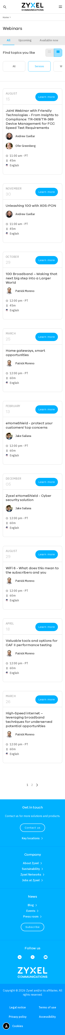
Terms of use (47, 1007)
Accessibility (47, 1016)
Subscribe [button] (32, 927)
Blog (31, 905)
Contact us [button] (32, 827)
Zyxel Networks (30, 874)
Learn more (46, 96)
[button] (4, 6)
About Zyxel (31, 863)
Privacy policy (18, 1016)
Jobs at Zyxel (31, 880)
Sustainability (31, 869)
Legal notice (18, 1007)
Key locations (31, 838)
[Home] (33, 6)
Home (6, 17)
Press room (30, 916)
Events (30, 911)
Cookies (17, 1026)
